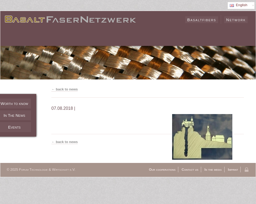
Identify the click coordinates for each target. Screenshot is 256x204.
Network (236, 19)
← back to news (64, 89)
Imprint (233, 169)
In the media (213, 169)
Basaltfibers (201, 19)
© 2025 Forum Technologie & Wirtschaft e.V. (41, 169)
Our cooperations (162, 169)
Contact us (190, 169)
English (241, 5)
